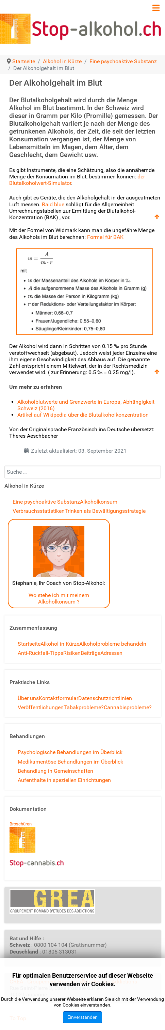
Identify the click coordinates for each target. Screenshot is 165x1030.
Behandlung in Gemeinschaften (55, 771)
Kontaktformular (58, 698)
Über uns (28, 698)
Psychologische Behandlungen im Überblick (70, 752)
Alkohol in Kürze (59, 644)
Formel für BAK (105, 237)
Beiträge (90, 653)
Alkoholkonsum (98, 502)
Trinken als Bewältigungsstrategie (105, 511)
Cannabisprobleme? (128, 707)
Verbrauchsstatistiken (39, 511)
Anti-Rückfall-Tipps (40, 653)
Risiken (72, 653)
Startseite (29, 644)
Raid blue (53, 204)
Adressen (111, 653)
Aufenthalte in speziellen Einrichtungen (64, 780)
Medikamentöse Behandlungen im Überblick (70, 761)
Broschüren (21, 823)
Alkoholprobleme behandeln (112, 644)
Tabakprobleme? (84, 707)
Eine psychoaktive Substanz (46, 502)
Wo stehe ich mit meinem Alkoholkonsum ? (59, 598)
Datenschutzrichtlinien (105, 698)
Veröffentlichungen (41, 707)
